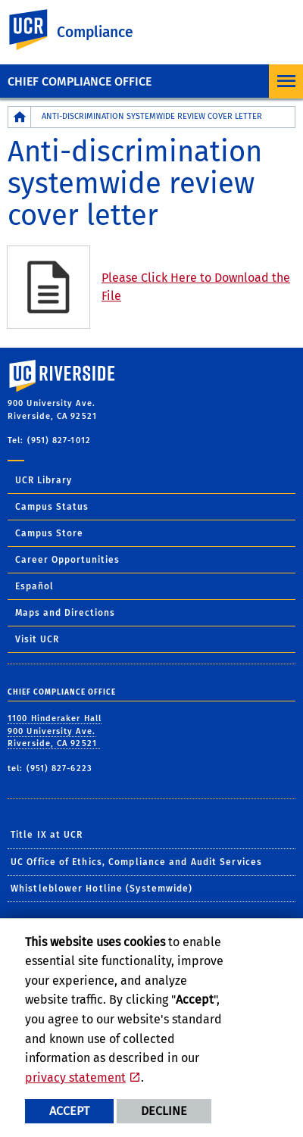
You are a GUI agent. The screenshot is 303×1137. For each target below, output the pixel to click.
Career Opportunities (67, 559)
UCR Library (43, 480)
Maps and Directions (65, 613)
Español (34, 586)
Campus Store (49, 533)
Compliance (95, 32)
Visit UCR (37, 639)
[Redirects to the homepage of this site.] (19, 117)
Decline (164, 1111)
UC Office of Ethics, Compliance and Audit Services (136, 862)
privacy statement (75, 1077)
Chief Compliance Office (80, 81)
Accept (69, 1111)
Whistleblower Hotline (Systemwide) (101, 888)
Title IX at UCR (47, 834)
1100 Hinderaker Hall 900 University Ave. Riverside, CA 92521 (55, 731)
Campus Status (52, 506)
